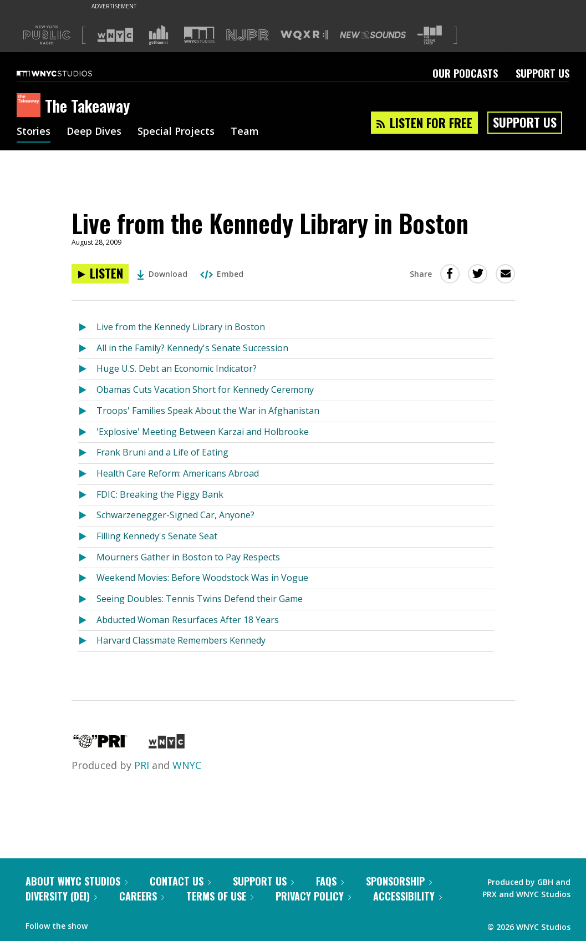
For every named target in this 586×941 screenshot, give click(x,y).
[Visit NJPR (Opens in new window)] (247, 35)
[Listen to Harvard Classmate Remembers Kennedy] (87, 641)
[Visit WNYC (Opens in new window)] (115, 35)
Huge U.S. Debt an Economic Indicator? (176, 368)
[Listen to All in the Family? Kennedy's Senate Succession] (87, 348)
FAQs (330, 881)
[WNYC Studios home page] (68, 73)
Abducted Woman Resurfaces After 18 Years (187, 620)
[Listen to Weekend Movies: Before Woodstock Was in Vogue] (87, 578)
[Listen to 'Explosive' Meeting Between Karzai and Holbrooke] (87, 432)
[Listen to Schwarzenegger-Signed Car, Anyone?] (87, 515)
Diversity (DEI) (61, 896)
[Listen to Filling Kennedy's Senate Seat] (87, 537)
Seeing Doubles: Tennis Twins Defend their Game (199, 599)
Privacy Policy (313, 896)
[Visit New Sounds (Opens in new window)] (373, 35)
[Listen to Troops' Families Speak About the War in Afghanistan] (87, 411)
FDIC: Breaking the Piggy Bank (159, 494)
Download (162, 274)
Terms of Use (219, 896)
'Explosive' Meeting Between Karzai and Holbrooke (202, 432)
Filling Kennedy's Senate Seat (156, 536)
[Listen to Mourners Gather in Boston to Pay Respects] (87, 558)
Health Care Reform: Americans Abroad (177, 473)
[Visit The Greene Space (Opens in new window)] (429, 35)
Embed (221, 274)
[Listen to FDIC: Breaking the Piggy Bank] (87, 495)
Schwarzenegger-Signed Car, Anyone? (175, 515)
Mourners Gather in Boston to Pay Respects (188, 557)
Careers (141, 896)
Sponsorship (399, 881)
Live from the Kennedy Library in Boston (180, 327)
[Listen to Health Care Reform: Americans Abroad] (87, 474)
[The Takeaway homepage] (31, 106)
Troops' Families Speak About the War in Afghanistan (207, 410)
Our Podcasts (465, 73)
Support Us (542, 73)
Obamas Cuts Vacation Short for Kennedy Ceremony (205, 389)
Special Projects (176, 132)
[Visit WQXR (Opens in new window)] (304, 35)
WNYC (186, 765)
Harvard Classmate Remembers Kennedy (181, 640)
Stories (33, 132)
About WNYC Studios (77, 881)
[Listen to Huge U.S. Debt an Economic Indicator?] (87, 369)
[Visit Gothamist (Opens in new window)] (158, 35)
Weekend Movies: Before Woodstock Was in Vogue (202, 577)
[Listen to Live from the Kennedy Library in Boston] (100, 274)
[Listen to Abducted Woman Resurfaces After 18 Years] (87, 620)
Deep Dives (94, 132)
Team (245, 132)
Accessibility (407, 896)
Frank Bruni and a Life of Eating (162, 452)
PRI (141, 765)
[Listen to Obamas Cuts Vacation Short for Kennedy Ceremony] (87, 390)
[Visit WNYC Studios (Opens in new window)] (199, 35)
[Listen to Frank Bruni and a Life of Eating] (87, 453)
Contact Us (180, 881)
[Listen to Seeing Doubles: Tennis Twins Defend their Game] (87, 599)
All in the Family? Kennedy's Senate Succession (192, 348)
